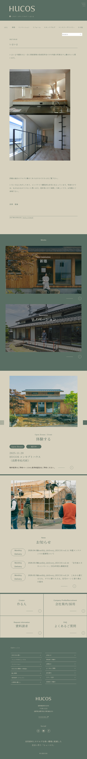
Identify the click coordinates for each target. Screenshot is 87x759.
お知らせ (48, 655)
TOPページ (14, 648)
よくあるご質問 (50, 668)
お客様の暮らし (16, 682)
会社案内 (48, 673)
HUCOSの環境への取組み (19, 669)
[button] (2, 422)
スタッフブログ (28, 218)
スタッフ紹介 (50, 677)
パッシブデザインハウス (19, 660)
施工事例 (14, 673)
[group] (43, 422)
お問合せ (48, 664)
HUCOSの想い (16, 655)
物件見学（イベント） (18, 678)
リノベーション (16, 664)
